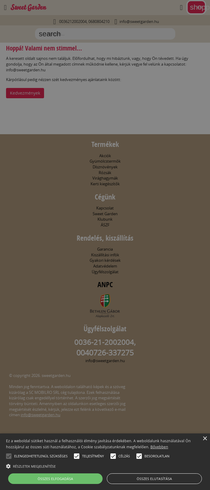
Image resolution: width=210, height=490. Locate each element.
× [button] (204, 438)
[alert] (105, 245)
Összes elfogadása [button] (55, 478)
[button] (9, 456)
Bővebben (159, 446)
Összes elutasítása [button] (154, 478)
